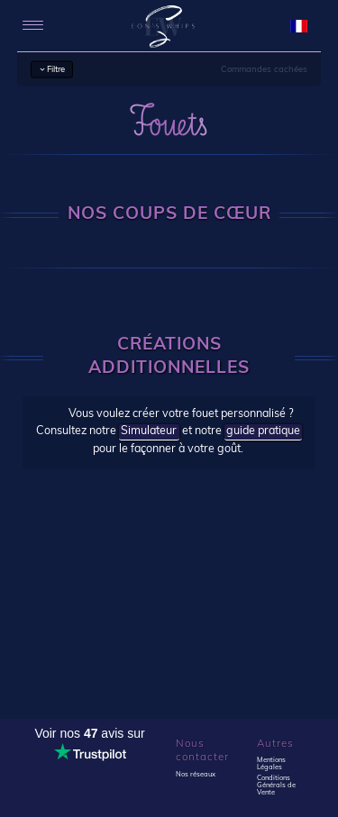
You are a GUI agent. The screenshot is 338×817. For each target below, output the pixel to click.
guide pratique (263, 431)
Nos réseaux (195, 774)
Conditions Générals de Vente (276, 785)
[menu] (33, 26)
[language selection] (299, 26)
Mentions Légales (271, 764)
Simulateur (149, 431)
